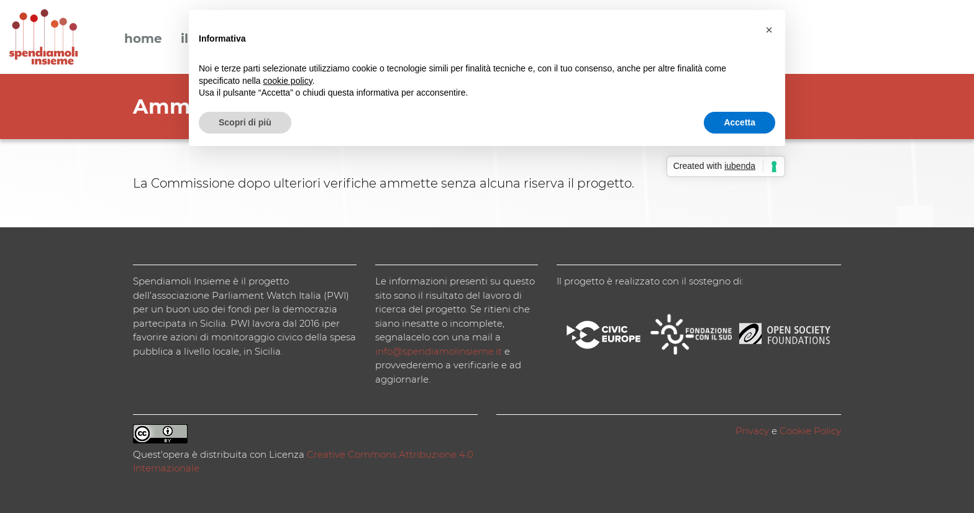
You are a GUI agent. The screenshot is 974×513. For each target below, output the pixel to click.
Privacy (752, 431)
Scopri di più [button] (245, 122)
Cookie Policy (810, 431)
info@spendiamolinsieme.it (438, 351)
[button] (769, 30)
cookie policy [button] (287, 81)
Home (143, 39)
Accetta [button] (739, 122)
